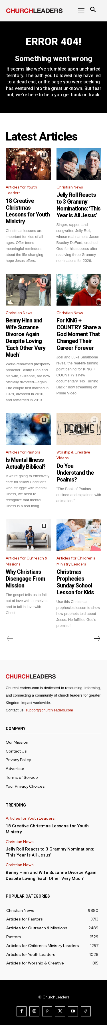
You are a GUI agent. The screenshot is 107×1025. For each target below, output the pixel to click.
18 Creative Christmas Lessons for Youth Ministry (28, 211)
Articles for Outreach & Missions (26, 561)
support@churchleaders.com (49, 710)
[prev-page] (10, 638)
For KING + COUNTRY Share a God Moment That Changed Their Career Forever (78, 334)
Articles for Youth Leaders (21, 190)
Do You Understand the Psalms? (75, 472)
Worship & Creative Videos (73, 455)
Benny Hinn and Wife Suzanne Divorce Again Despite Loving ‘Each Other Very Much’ (25, 337)
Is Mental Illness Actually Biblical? (25, 463)
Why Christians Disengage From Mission (25, 578)
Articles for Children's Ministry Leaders (75, 561)
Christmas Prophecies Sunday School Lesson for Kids (75, 582)
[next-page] (96, 638)
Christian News (69, 187)
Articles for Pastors (23, 452)
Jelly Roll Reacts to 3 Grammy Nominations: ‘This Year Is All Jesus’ (78, 205)
